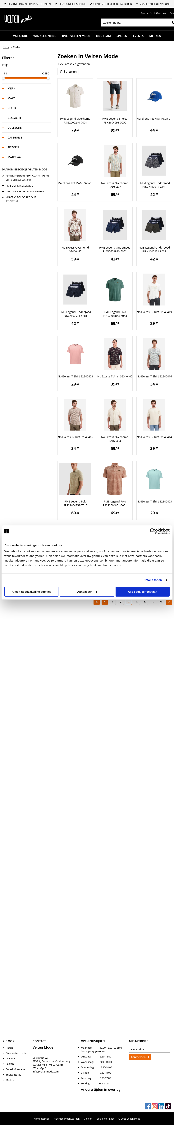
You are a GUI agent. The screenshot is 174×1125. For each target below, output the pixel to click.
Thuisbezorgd (13, 1074)
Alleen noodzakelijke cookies (31, 591)
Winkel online (44, 36)
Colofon (88, 1118)
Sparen (122, 36)
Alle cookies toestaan (142, 591)
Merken (155, 36)
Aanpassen (87, 591)
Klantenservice (41, 1118)
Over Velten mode (76, 36)
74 (161, 602)
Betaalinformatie (15, 1069)
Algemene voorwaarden (67, 1118)
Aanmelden (138, 1057)
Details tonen (153, 580)
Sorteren (70, 71)
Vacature (20, 36)
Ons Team (103, 36)
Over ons (161, 13)
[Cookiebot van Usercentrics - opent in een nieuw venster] (153, 531)
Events (138, 36)
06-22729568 (56, 1064)
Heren (9, 1047)
